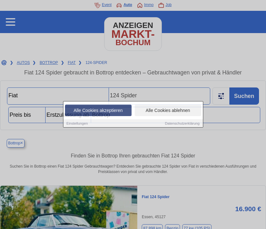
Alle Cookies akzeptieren (98, 110)
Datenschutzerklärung (182, 123)
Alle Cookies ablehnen (168, 110)
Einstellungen (77, 123)
